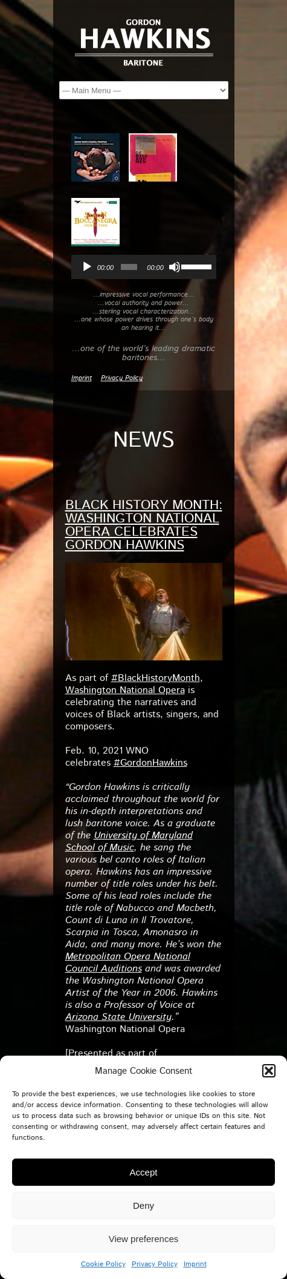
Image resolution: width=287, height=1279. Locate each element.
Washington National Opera (125, 690)
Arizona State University (118, 1017)
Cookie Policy (103, 1264)
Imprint (195, 1264)
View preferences (144, 1239)
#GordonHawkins (150, 763)
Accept (144, 1172)
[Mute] (175, 267)
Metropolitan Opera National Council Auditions (127, 963)
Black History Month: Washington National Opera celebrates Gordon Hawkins (143, 525)
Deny (143, 1205)
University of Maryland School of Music (129, 842)
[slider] (129, 267)
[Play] (87, 267)
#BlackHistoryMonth (155, 678)
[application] (143, 267)
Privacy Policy (155, 1264)
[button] (269, 1071)
